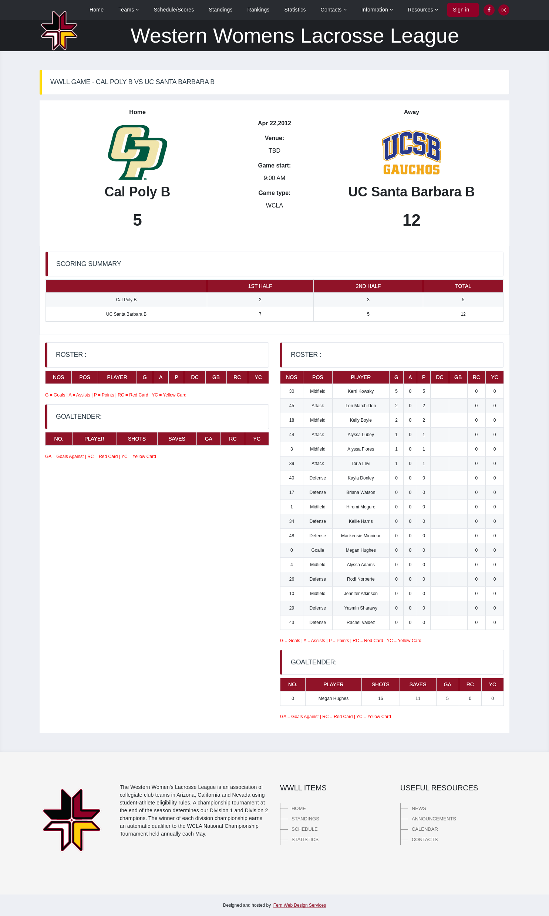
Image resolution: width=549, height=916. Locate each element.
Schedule (305, 829)
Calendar (425, 829)
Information (377, 10)
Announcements (434, 819)
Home (97, 10)
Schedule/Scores (174, 10)
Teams (128, 10)
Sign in (461, 10)
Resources (423, 10)
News (419, 808)
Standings (221, 10)
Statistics (295, 10)
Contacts (334, 10)
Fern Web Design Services (299, 905)
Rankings (258, 10)
